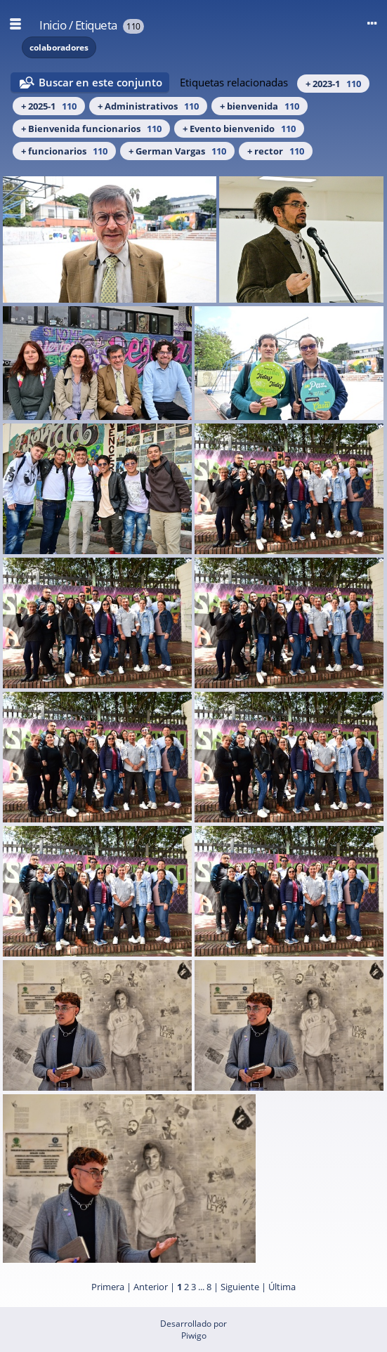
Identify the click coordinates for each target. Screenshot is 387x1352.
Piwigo (193, 1335)
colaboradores (58, 47)
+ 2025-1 (49, 106)
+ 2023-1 (333, 83)
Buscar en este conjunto (100, 82)
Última (282, 1286)
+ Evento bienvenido (239, 128)
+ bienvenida (259, 106)
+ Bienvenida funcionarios (91, 128)
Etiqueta (96, 25)
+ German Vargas (177, 151)
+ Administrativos (148, 106)
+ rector (275, 151)
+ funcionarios (64, 151)
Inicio (52, 25)
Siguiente (240, 1286)
